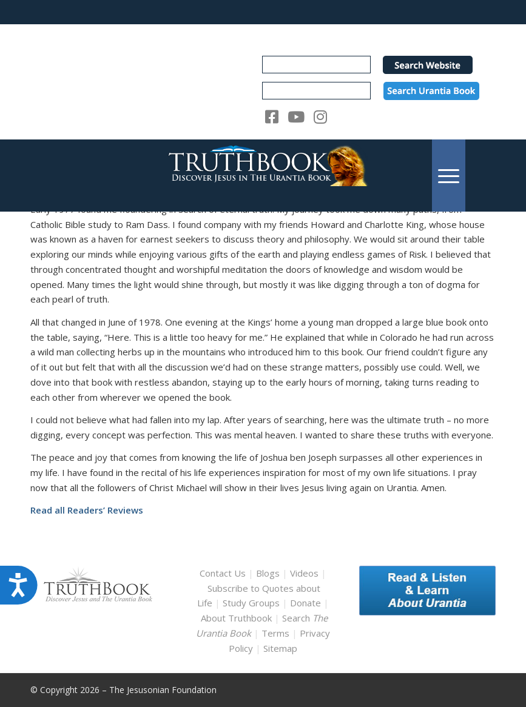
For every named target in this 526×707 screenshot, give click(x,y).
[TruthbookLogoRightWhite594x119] (263, 175)
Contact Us (223, 573)
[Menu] (448, 175)
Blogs (268, 573)
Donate (305, 603)
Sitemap (280, 648)
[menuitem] (448, 175)
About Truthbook (236, 618)
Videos (304, 573)
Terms (275, 633)
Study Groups (252, 603)
